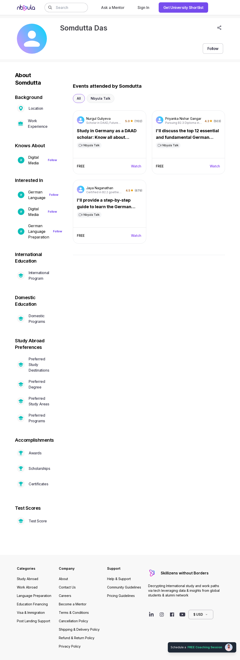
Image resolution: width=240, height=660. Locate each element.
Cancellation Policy (73, 621)
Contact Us (67, 587)
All (79, 98)
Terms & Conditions (74, 613)
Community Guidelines (124, 587)
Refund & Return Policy (76, 638)
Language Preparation (34, 596)
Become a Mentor (72, 604)
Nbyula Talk (100, 98)
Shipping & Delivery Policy (79, 629)
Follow (52, 160)
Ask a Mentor (112, 7)
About (63, 579)
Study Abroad (27, 579)
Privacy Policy (70, 646)
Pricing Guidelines (121, 596)
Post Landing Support (33, 621)
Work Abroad (27, 587)
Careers (65, 596)
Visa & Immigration (31, 613)
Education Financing (32, 604)
